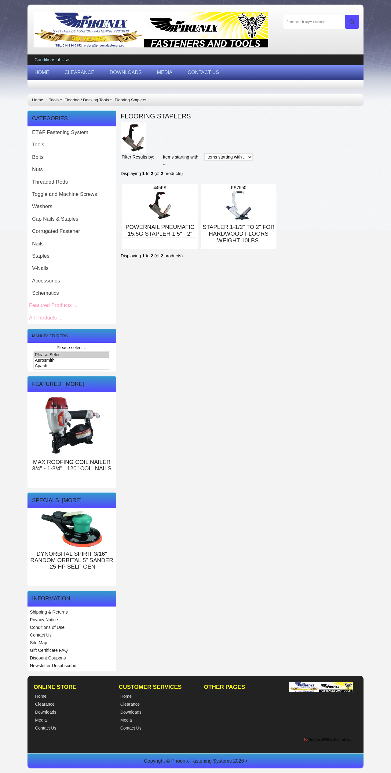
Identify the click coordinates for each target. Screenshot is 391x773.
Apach (71, 366)
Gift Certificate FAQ (49, 650)
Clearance (130, 704)
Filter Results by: (138, 157)
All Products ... (46, 318)
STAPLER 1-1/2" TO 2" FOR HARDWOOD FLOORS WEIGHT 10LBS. (239, 234)
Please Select (71, 355)
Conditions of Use (52, 59)
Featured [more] (58, 384)
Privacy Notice (44, 619)
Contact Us (41, 635)
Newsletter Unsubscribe (53, 665)
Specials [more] (57, 500)
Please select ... (72, 347)
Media (126, 720)
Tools (54, 100)
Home (37, 100)
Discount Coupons (48, 657)
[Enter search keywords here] (321, 22)
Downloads (130, 712)
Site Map (38, 642)
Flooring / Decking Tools (86, 100)
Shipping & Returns (49, 612)
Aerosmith (71, 360)
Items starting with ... (180, 160)
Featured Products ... (53, 305)
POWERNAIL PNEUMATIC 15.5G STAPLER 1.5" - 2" (160, 230)
